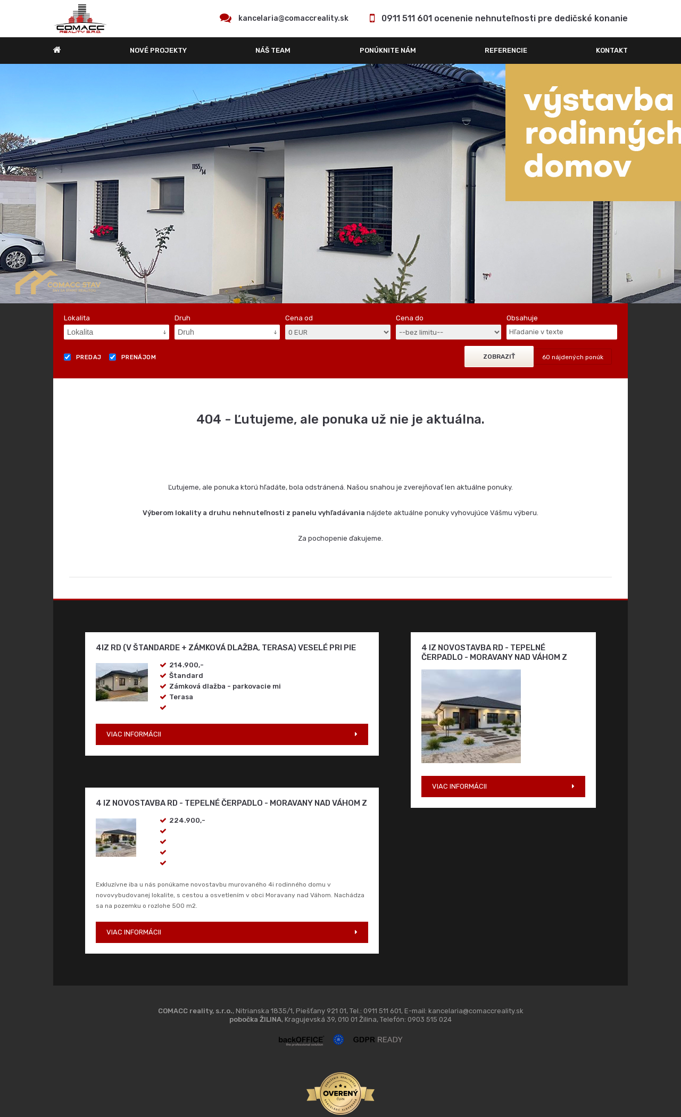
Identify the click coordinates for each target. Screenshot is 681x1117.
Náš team (272, 50)
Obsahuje (522, 318)
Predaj (83, 357)
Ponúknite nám (388, 50)
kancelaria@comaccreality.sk (293, 18)
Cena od (299, 318)
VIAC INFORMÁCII (133, 734)
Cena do (409, 318)
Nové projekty (158, 50)
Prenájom (132, 357)
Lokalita (77, 318)
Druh (182, 318)
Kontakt (612, 50)
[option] (340, 183)
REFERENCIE (506, 50)
